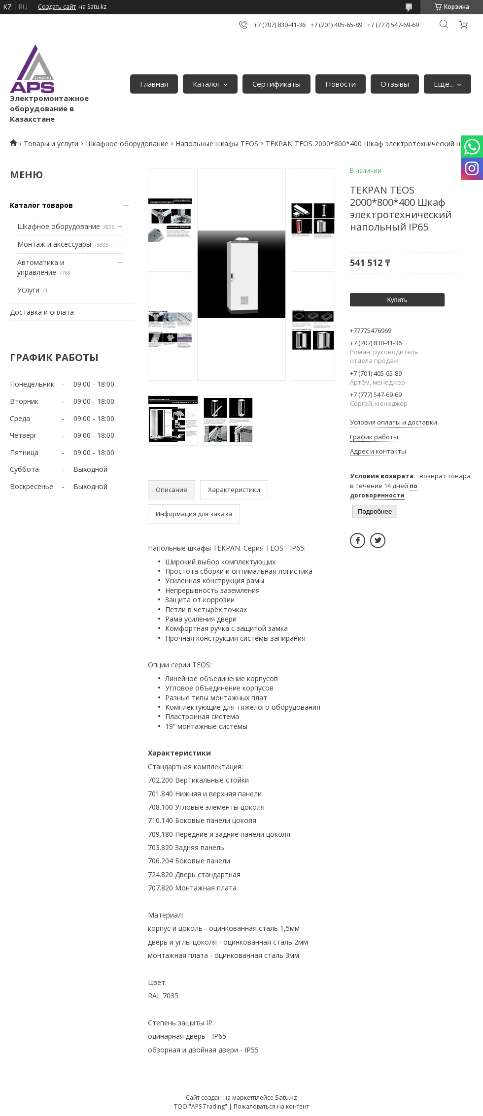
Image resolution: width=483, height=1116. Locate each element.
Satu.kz (286, 1097)
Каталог (206, 84)
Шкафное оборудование (127, 143)
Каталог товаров (41, 205)
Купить (397, 299)
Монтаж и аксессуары (54, 244)
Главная (154, 84)
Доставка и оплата (42, 312)
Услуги (28, 290)
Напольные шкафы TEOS (216, 143)
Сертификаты (276, 84)
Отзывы (394, 84)
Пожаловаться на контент (271, 1106)
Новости (340, 84)
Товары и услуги (51, 143)
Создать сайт (57, 6)
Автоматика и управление (40, 267)
